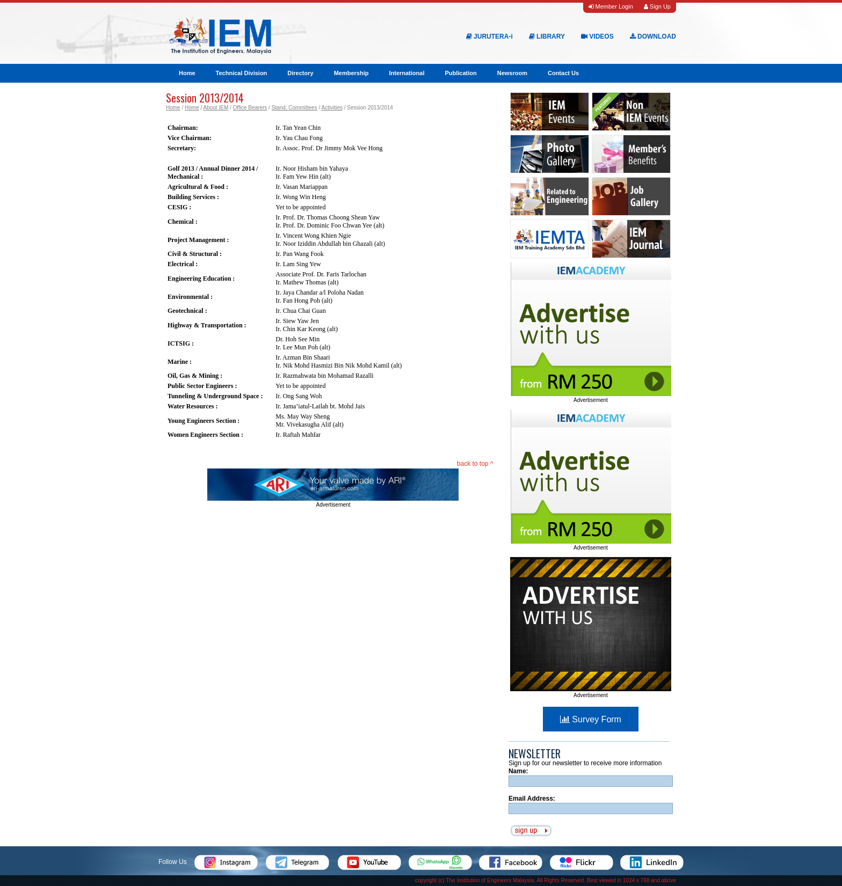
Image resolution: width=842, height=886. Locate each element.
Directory (300, 73)
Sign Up (657, 6)
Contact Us (563, 73)
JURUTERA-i (489, 36)
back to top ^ (475, 463)
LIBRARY (547, 36)
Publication (460, 73)
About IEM (216, 108)
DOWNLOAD (653, 36)
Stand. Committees (294, 108)
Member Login (611, 6)
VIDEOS (597, 36)
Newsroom (512, 73)
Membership (351, 73)
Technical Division (241, 73)
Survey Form (590, 719)
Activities (331, 108)
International (406, 73)
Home (187, 73)
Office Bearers (250, 108)
